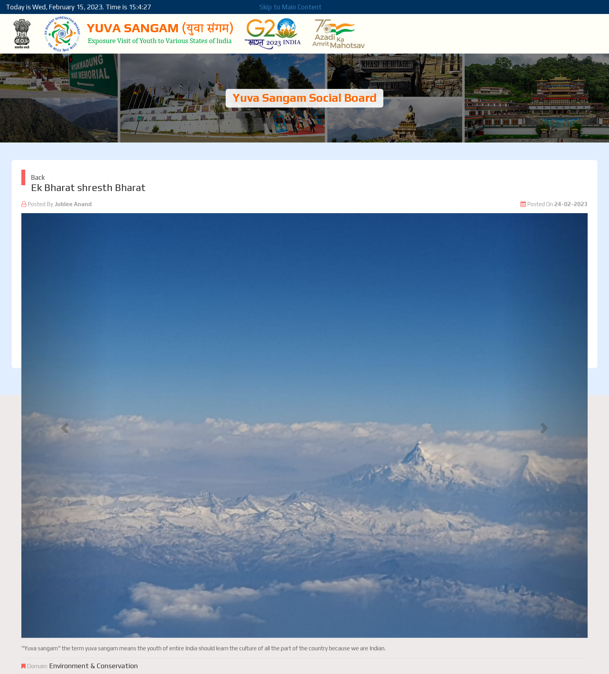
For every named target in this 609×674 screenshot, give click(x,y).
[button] (63, 425)
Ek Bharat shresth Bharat (88, 187)
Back (38, 177)
